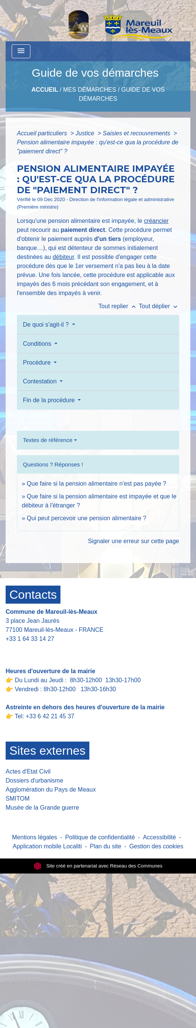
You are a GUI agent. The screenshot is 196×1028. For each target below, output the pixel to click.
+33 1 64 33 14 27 (30, 639)
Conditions (38, 344)
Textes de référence (47, 440)
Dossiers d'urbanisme (34, 780)
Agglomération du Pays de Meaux (51, 789)
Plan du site (105, 846)
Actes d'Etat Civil (28, 771)
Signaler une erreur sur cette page (133, 541)
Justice (85, 133)
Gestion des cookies (156, 846)
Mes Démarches (89, 89)
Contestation (40, 381)
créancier (156, 221)
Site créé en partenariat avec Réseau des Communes (98, 866)
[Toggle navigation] (21, 51)
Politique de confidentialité (100, 837)
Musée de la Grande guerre (42, 807)
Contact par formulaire (40, 650)
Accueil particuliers (43, 133)
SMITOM (18, 798)
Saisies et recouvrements (137, 133)
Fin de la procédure (49, 400)
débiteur (63, 257)
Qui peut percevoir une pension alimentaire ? (86, 518)
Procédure (37, 362)
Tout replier (118, 306)
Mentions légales (34, 837)
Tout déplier (159, 306)
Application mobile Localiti (47, 846)
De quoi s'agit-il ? (47, 324)
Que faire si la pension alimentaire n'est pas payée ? (96, 483)
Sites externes (47, 750)
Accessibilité (159, 837)
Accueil (45, 89)
